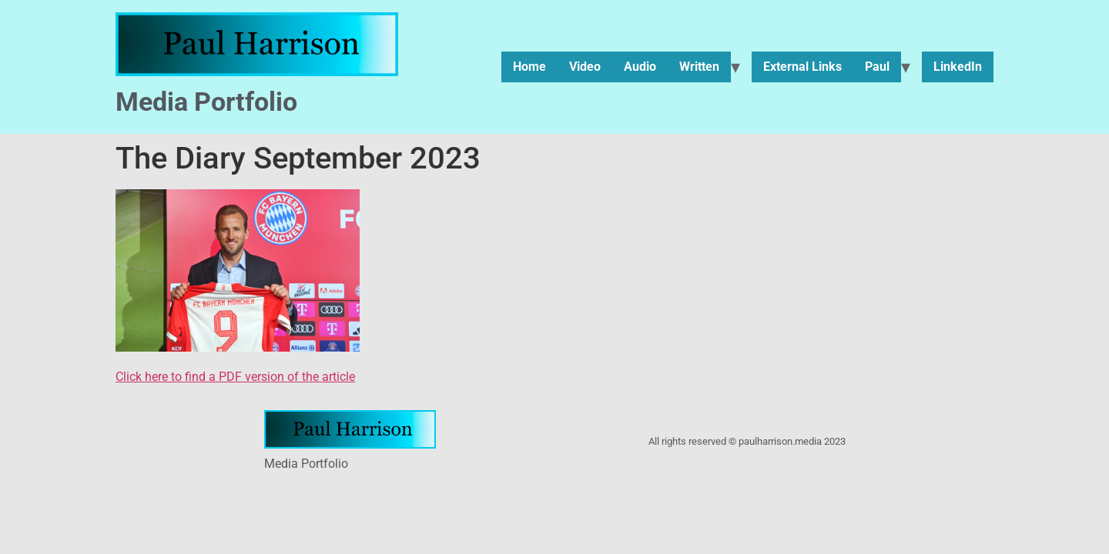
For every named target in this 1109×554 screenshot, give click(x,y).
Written (699, 66)
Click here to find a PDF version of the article (235, 376)
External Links (802, 66)
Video (585, 66)
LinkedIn (957, 66)
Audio (640, 66)
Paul (877, 66)
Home (529, 66)
